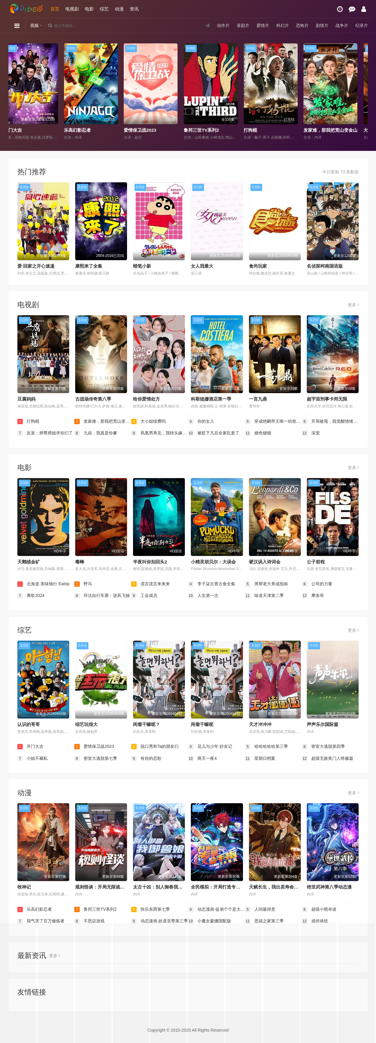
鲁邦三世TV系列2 (208, 130)
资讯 (134, 8)
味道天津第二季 (264, 595)
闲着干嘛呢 (202, 724)
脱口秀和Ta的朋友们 (155, 746)
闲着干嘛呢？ (146, 724)
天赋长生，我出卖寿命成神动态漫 (282, 886)
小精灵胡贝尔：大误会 (213, 561)
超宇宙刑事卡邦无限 (327, 398)
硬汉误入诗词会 (264, 561)
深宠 (311, 433)
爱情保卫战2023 (147, 130)
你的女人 (201, 421)
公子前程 (316, 561)
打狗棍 (258, 130)
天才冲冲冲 (260, 724)
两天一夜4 (202, 758)
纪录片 (361, 25)
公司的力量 (317, 584)
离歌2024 (31, 595)
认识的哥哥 (28, 724)
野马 (83, 584)
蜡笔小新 (142, 266)
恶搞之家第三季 (264, 921)
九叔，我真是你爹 (95, 433)
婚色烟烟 (258, 433)
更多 (353, 304)
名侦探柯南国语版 (325, 266)
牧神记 (24, 886)
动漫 (119, 8)
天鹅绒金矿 (28, 561)
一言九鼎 (258, 398)
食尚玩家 (258, 266)
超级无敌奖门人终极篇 (328, 758)
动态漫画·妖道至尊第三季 (159, 921)
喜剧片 (243, 25)
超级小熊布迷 (319, 909)
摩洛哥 (313, 595)
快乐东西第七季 (150, 909)
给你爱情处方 (146, 398)
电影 (89, 8)
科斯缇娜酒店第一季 (211, 398)
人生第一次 (203, 595)
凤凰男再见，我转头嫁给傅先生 (159, 433)
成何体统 (315, 921)
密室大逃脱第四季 (323, 746)
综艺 (104, 8)
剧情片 (322, 25)
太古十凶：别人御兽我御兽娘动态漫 (169, 886)
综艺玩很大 (86, 724)
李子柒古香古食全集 (211, 584)
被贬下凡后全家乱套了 (214, 433)
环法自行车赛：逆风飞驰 (102, 595)
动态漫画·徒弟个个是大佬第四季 (216, 909)
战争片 (342, 25)
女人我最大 (202, 266)
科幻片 (282, 25)
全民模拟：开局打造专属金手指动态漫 (229, 886)
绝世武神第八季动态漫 (329, 886)
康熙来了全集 (88, 266)
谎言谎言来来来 (150, 584)
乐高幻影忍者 (84, 130)
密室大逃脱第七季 (95, 758)
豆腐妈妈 (26, 398)
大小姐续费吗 (148, 421)
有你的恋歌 (146, 758)
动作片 (223, 25)
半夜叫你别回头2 (150, 561)
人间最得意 (260, 909)
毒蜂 (79, 561)
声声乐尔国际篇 (322, 724)
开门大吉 (20, 130)
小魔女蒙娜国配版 (209, 921)
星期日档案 (260, 758)
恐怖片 (302, 25)
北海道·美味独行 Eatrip (43, 584)
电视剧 (72, 8)
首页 (54, 8)
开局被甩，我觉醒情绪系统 (330, 421)
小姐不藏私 (32, 758)
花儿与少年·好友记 (210, 746)
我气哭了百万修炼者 (41, 921)
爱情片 (262, 25)
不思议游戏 (89, 921)
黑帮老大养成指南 (266, 584)
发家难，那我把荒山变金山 (338, 130)
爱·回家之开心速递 (36, 266)
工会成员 (144, 595)
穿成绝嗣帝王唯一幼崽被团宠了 (273, 421)
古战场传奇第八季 (93, 398)
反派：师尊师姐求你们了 (45, 433)
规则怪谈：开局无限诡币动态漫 (106, 886)
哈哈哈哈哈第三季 (266, 746)
